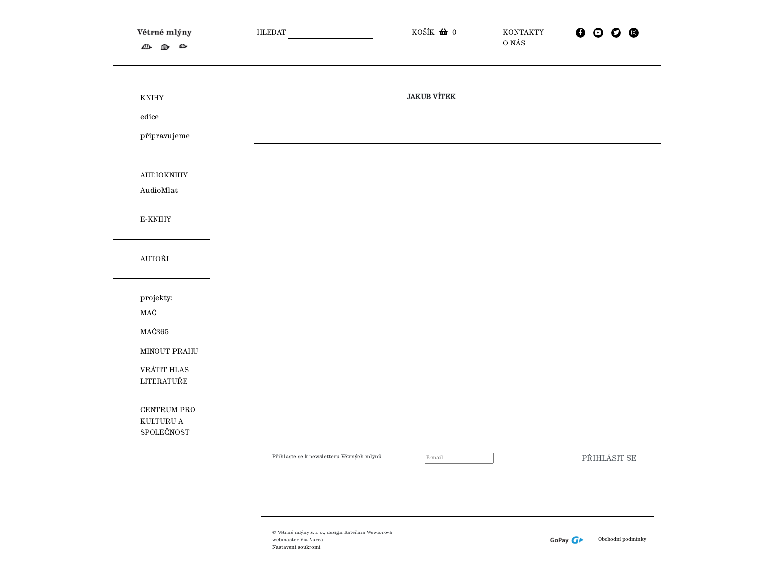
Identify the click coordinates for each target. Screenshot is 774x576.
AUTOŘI (154, 259)
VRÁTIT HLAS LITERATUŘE (164, 376)
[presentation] (578, 487)
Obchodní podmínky (622, 539)
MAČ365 (154, 332)
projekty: (156, 298)
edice (149, 117)
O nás (514, 43)
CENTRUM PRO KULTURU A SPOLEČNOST (167, 421)
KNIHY (152, 98)
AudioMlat (159, 191)
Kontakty (523, 33)
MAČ (148, 313)
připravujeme (165, 136)
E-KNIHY (155, 219)
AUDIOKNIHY (164, 175)
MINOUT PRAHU (169, 351)
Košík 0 (434, 33)
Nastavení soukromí (296, 547)
